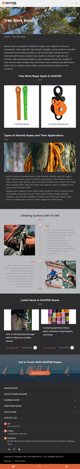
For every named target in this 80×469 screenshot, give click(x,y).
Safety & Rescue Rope (15, 394)
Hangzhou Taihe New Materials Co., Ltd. (31, 457)
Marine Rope (11, 388)
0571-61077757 (13, 426)
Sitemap (7, 461)
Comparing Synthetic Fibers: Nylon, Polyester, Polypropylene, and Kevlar (58, 331)
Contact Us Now (40, 373)
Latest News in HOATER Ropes (40, 300)
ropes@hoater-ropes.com (17, 434)
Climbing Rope (12, 400)
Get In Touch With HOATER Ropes (40, 362)
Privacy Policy (20, 461)
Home (6, 37)
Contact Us (10, 418)
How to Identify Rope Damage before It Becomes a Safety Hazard (20, 337)
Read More (29, 347)
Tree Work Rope (19, 37)
